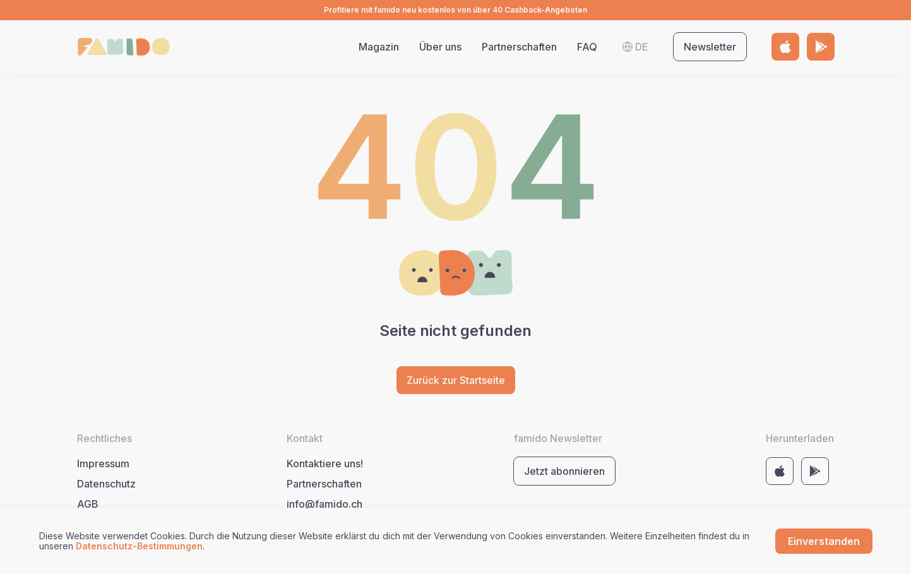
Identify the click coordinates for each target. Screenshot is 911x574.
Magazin (379, 46)
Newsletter (710, 46)
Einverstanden (824, 541)
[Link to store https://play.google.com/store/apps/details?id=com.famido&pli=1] (821, 47)
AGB (87, 504)
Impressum (103, 463)
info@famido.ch (324, 504)
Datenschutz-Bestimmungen (139, 546)
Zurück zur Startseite (456, 380)
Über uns (440, 46)
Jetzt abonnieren (564, 471)
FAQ (587, 46)
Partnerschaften (519, 46)
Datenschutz (106, 483)
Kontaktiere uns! (325, 463)
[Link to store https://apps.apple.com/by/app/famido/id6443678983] (785, 47)
